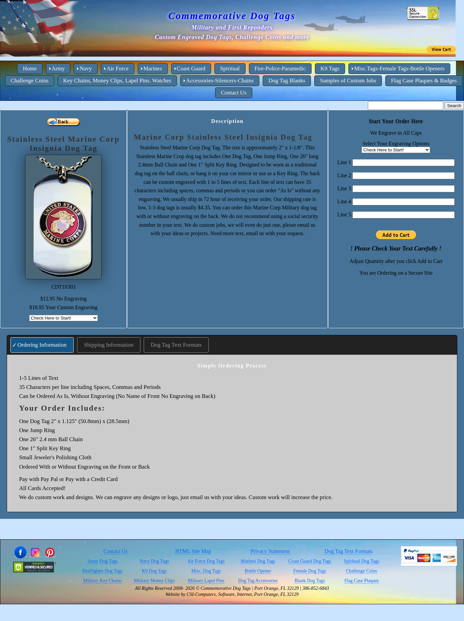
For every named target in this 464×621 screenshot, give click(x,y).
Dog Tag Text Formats (176, 345)
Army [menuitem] (58, 68)
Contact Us (116, 551)
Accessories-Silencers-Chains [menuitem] (220, 80)
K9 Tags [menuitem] (330, 68)
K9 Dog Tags (154, 570)
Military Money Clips (154, 580)
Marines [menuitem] (152, 68)
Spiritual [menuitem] (230, 68)
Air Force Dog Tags (206, 561)
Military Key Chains (102, 580)
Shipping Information (108, 345)
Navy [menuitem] (85, 68)
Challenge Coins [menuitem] (30, 80)
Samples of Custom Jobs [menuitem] (348, 80)
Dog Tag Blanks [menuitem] (286, 80)
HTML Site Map (193, 551)
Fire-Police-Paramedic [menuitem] (280, 68)
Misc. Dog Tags (206, 570)
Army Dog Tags (102, 561)
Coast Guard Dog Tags (309, 561)
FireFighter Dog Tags (102, 570)
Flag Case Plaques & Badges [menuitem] (424, 80)
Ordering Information (42, 345)
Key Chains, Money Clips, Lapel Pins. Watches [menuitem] (117, 80)
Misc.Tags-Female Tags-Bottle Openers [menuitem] (399, 68)
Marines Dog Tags (258, 561)
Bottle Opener (258, 570)
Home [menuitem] (30, 68)
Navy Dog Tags (154, 561)
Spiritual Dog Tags (361, 561)
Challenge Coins (361, 570)
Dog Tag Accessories (258, 580)
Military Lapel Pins (206, 580)
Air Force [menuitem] (118, 68)
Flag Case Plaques (361, 580)
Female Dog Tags (309, 570)
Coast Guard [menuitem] (191, 68)
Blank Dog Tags (309, 580)
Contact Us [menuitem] (233, 92)
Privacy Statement (271, 551)
